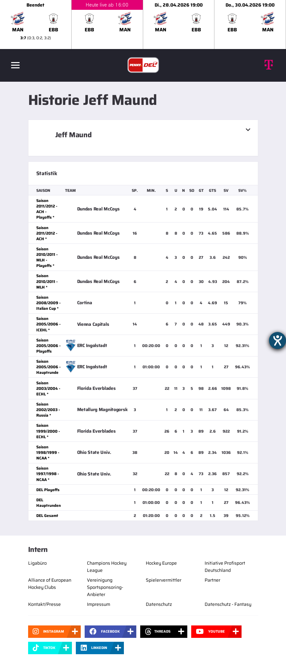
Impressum (98, 604)
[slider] (143, 24)
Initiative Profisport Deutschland (225, 566)
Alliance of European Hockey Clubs (49, 583)
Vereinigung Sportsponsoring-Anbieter (105, 587)
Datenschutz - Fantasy (228, 604)
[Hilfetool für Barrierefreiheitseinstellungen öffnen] (277, 340)
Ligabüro (37, 563)
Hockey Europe (161, 563)
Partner (212, 580)
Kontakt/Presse (44, 604)
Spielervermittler (163, 580)
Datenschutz (159, 604)
